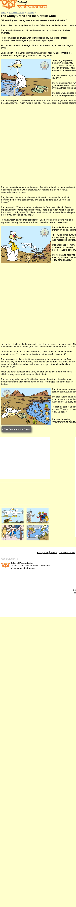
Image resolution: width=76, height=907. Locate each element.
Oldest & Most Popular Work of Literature (30, 565)
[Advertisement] (38, 145)
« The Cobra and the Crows (16, 429)
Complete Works (67, 552)
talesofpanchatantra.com (22, 568)
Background (42, 552)
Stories (53, 552)
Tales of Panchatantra (22, 563)
